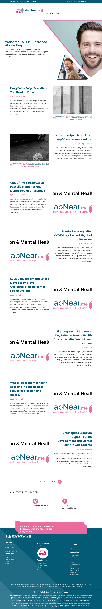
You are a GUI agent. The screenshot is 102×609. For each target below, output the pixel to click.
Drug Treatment (75, 556)
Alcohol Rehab (42, 566)
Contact (7, 561)
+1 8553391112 (73, 1)
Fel (13, 97)
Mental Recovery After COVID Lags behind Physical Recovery (73, 235)
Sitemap (7, 563)
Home (48, 8)
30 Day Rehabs (74, 558)
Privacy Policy (9, 559)
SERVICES (78, 8)
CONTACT (49, 14)
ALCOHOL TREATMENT (58, 8)
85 (53, 481)
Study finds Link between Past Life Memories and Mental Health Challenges (27, 187)
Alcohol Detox (41, 563)
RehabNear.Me (46, 592)
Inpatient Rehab (75, 568)
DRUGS (70, 8)
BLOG (57, 14)
